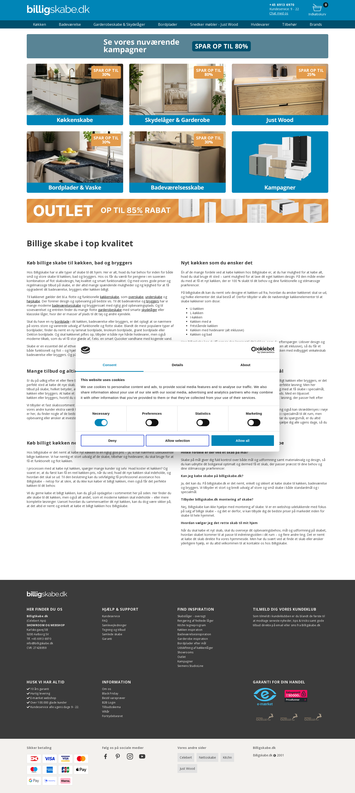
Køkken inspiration (190, 630)
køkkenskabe (109, 297)
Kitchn (227, 757)
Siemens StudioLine (190, 666)
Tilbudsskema (111, 707)
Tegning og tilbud (114, 630)
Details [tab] (177, 365)
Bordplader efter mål (192, 643)
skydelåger (149, 310)
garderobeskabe (110, 310)
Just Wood (187, 768)
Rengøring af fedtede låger (196, 621)
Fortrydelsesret (112, 716)
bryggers (152, 301)
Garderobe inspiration (193, 639)
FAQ (105, 621)
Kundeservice (111, 616)
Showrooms (186, 652)
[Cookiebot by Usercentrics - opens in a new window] (254, 350)
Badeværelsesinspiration (194, 634)
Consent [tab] (110, 365)
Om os (106, 689)
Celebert (186, 757)
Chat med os (278, 13)
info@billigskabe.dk (40, 643)
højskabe (33, 301)
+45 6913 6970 (281, 4)
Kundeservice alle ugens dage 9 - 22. (54, 707)
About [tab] (245, 365)
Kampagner (185, 661)
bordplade (62, 321)
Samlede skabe (112, 634)
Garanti (107, 639)
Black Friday (110, 693)
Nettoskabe (207, 757)
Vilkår (106, 711)
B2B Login (109, 702)
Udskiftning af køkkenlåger (195, 648)
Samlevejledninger (114, 625)
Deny (112, 440)
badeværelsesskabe (66, 305)
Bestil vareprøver (113, 698)
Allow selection (177, 440)
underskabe (153, 297)
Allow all (242, 440)
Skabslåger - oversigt (192, 616)
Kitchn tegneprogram (192, 625)
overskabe (136, 297)
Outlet (182, 657)
